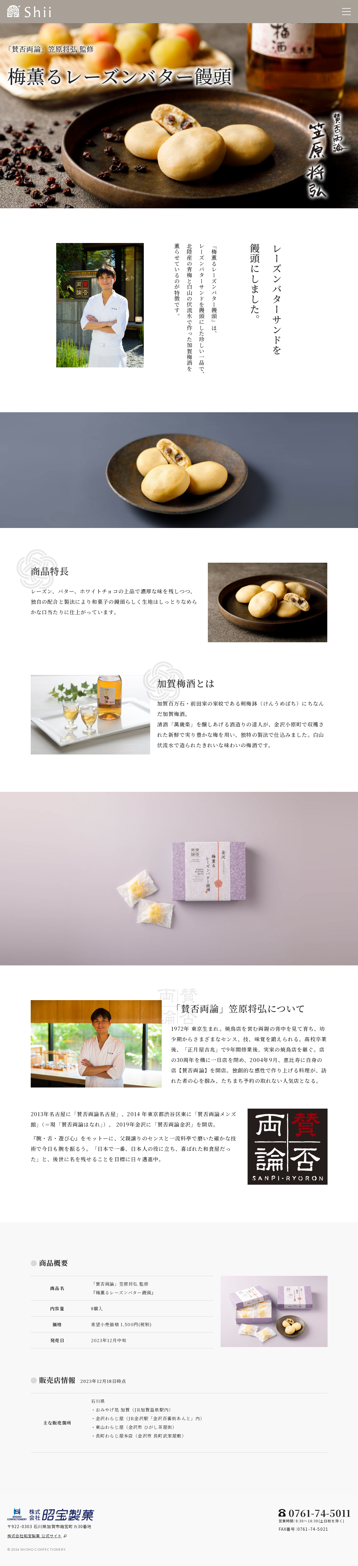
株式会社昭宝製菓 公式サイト (36, 1536)
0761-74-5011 (320, 1512)
